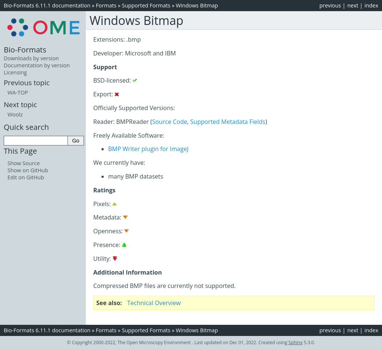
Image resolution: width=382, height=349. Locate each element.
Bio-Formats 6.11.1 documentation (47, 5)
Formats (106, 5)
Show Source (23, 163)
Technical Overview (154, 303)
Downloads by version (31, 58)
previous (330, 5)
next (352, 5)
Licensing (15, 72)
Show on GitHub (27, 170)
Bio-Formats (25, 49)
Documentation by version (37, 65)
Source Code (169, 122)
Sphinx (295, 342)
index (371, 5)
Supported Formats (146, 5)
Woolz (15, 114)
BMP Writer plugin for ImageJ (148, 149)
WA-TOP (17, 92)
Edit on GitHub (25, 177)
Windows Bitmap (197, 5)
